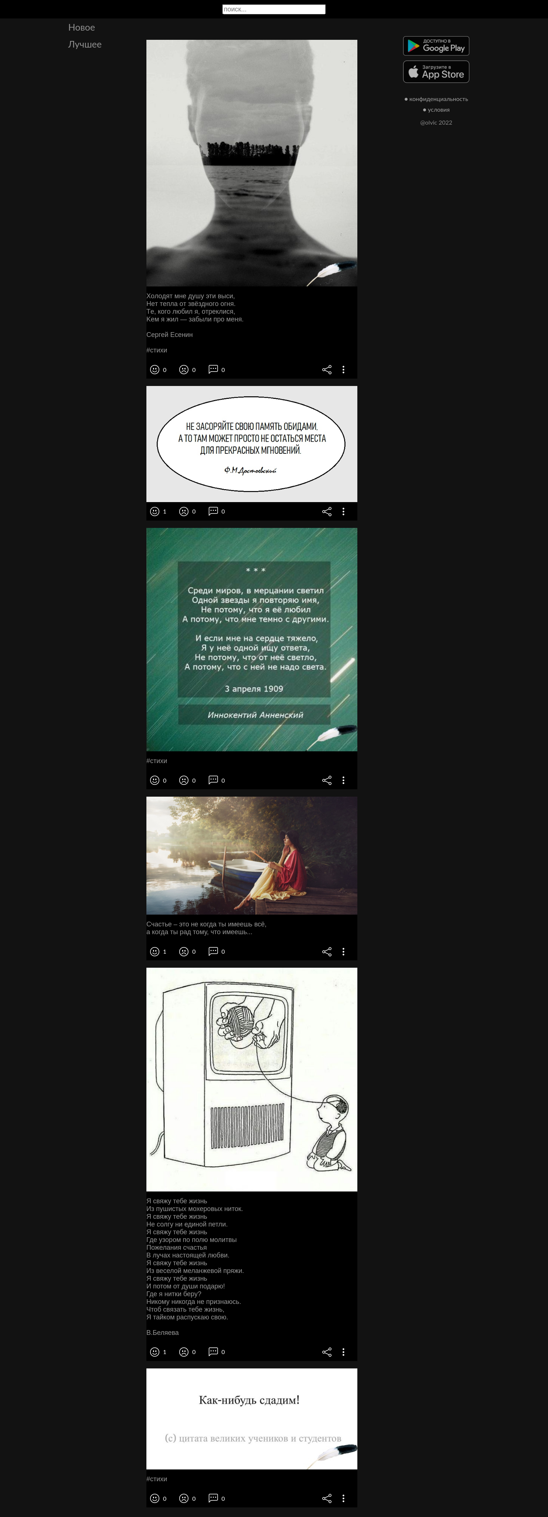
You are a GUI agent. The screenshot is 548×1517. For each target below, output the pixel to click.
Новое (81, 26)
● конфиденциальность (436, 98)
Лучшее (85, 43)
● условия (436, 109)
